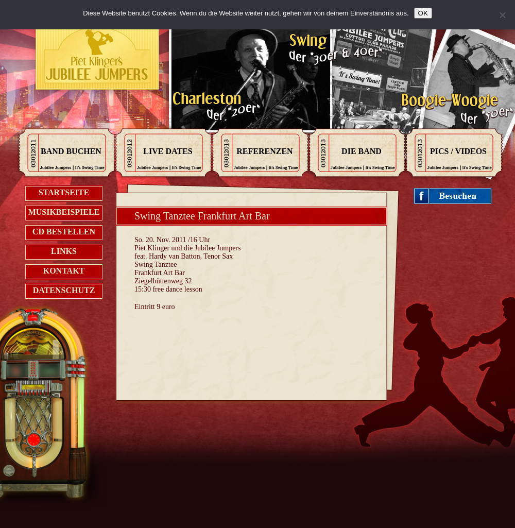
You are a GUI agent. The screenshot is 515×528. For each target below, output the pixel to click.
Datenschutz (64, 290)
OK (423, 13)
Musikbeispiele (64, 212)
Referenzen (264, 151)
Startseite (64, 192)
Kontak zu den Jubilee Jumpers (98, 56)
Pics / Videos (458, 151)
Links (64, 251)
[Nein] (502, 15)
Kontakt (64, 270)
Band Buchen (71, 151)
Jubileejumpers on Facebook (453, 196)
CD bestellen (63, 231)
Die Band (361, 151)
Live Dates (167, 151)
